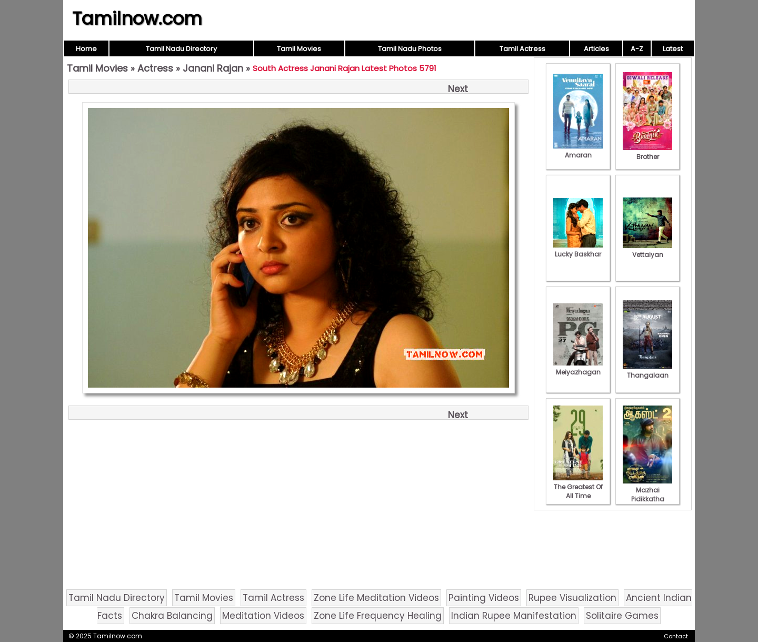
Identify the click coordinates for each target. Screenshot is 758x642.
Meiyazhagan (578, 368)
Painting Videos (483, 597)
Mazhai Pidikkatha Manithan (647, 494)
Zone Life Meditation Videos (376, 597)
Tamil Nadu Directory (181, 49)
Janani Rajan (213, 68)
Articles (596, 49)
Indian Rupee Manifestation (513, 615)
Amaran (578, 151)
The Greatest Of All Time (578, 486)
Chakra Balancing (172, 615)
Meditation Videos (263, 615)
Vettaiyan (647, 250)
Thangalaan (647, 371)
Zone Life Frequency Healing (378, 615)
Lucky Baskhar (578, 250)
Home (86, 49)
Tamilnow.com (137, 18)
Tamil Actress (522, 49)
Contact (676, 636)
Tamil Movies (299, 49)
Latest (673, 49)
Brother (647, 152)
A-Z (637, 49)
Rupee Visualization (572, 597)
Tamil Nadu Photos (410, 49)
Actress (155, 68)
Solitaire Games (622, 615)
